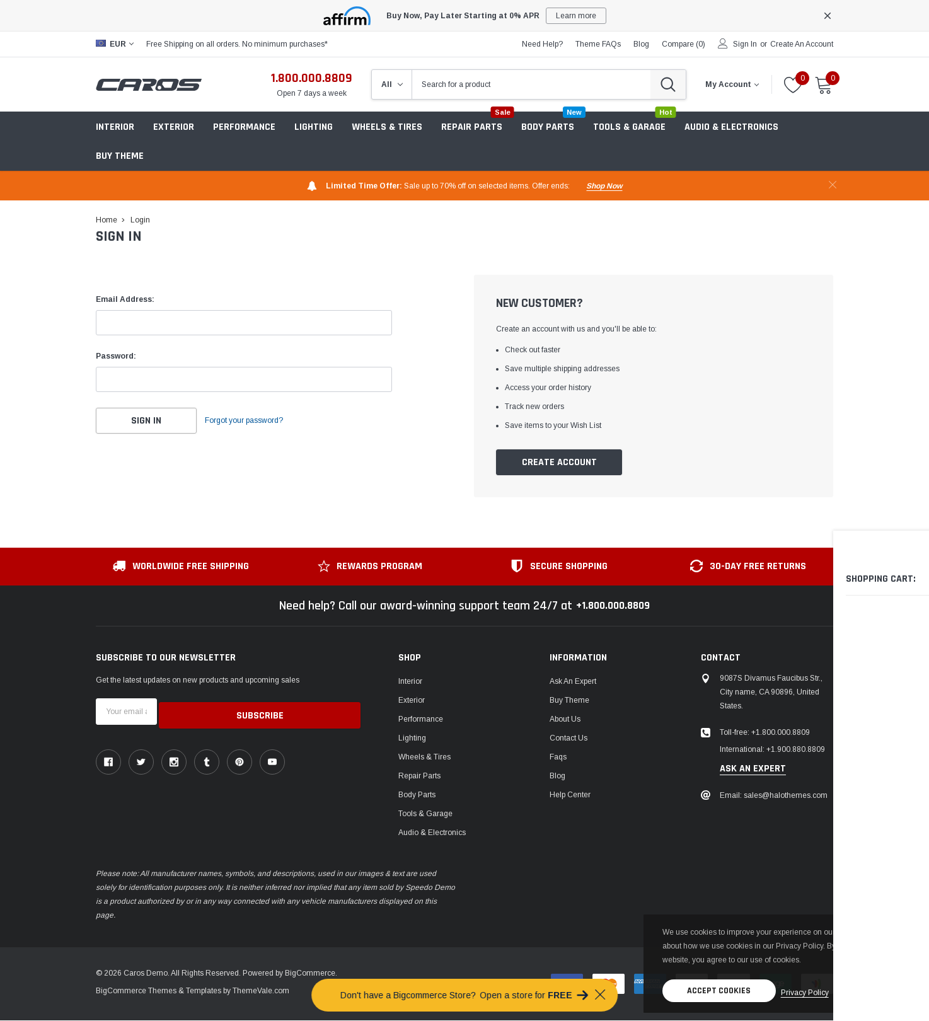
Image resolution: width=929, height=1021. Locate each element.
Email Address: (125, 299)
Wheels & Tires (387, 127)
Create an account (801, 44)
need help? (542, 44)
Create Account (559, 463)
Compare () (683, 44)
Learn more (576, 15)
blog (641, 44)
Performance (420, 719)
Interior (115, 127)
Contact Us (568, 738)
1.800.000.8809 (311, 78)
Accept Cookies (702, 965)
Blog (557, 776)
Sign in (745, 44)
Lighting (313, 127)
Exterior (173, 127)
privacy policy (794, 965)
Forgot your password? (256, 421)
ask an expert (753, 769)
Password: (116, 356)
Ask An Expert (573, 682)
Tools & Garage (425, 814)
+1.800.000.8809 (613, 606)
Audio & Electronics (432, 833)
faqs (558, 757)
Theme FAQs (598, 44)
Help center (570, 795)
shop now (604, 186)
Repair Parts (419, 776)
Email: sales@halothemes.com (774, 796)
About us (565, 719)
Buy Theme (120, 156)
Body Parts (417, 795)
